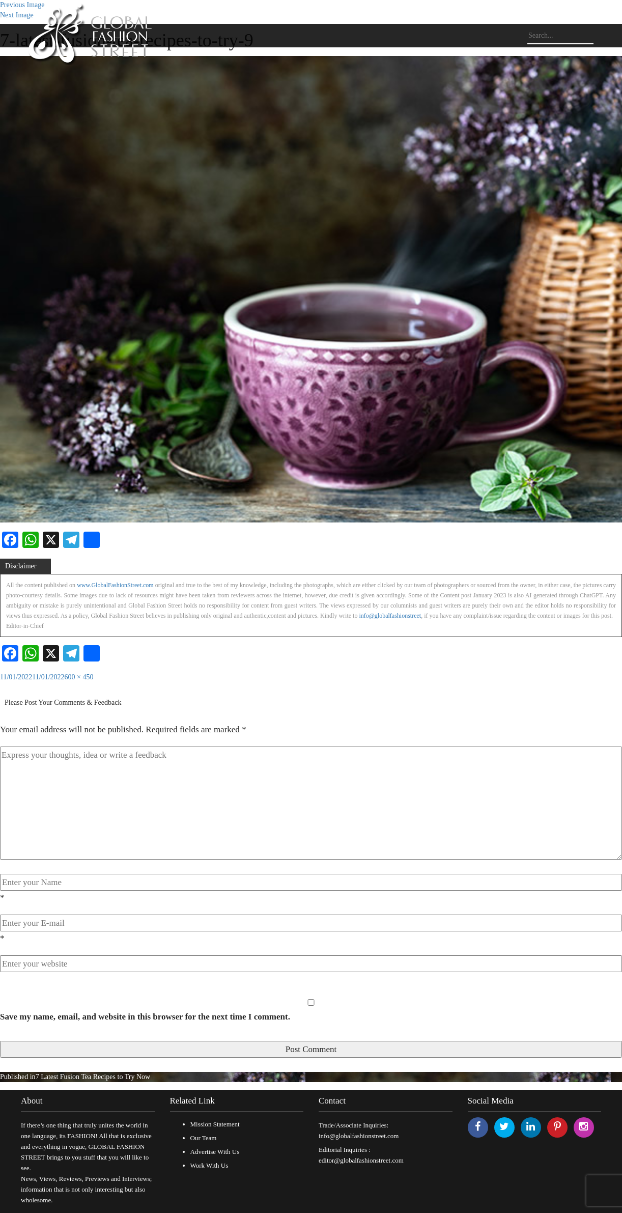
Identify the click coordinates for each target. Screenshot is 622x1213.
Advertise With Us (215, 1151)
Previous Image (22, 5)
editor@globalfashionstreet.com (361, 1160)
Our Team (203, 1138)
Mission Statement (215, 1124)
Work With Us (209, 1165)
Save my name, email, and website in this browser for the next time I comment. (145, 1017)
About (32, 1101)
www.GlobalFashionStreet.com (115, 585)
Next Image (17, 15)
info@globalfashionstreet (390, 615)
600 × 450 (79, 677)
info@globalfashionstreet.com (359, 1136)
